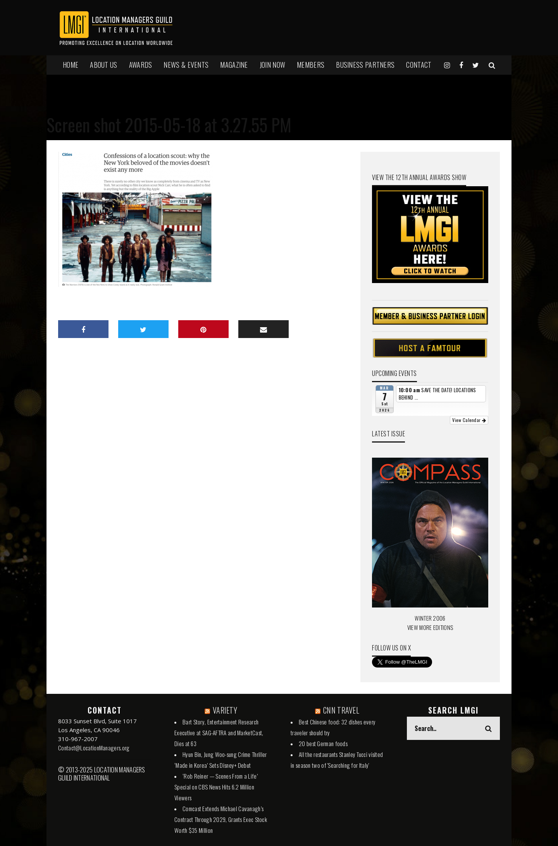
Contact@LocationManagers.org (93, 747)
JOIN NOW (272, 65)
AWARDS (140, 65)
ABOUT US (103, 65)
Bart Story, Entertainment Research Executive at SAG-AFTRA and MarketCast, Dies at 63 (218, 732)
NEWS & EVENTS (186, 65)
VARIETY (225, 710)
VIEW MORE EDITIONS (430, 627)
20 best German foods (323, 743)
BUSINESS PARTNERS (365, 65)
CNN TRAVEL (341, 710)
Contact (418, 65)
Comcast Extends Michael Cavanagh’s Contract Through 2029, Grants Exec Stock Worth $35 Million (220, 819)
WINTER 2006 (430, 618)
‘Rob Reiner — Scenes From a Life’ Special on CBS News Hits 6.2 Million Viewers (216, 787)
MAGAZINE (234, 65)
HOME (70, 65)
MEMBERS (310, 65)
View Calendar (469, 420)
